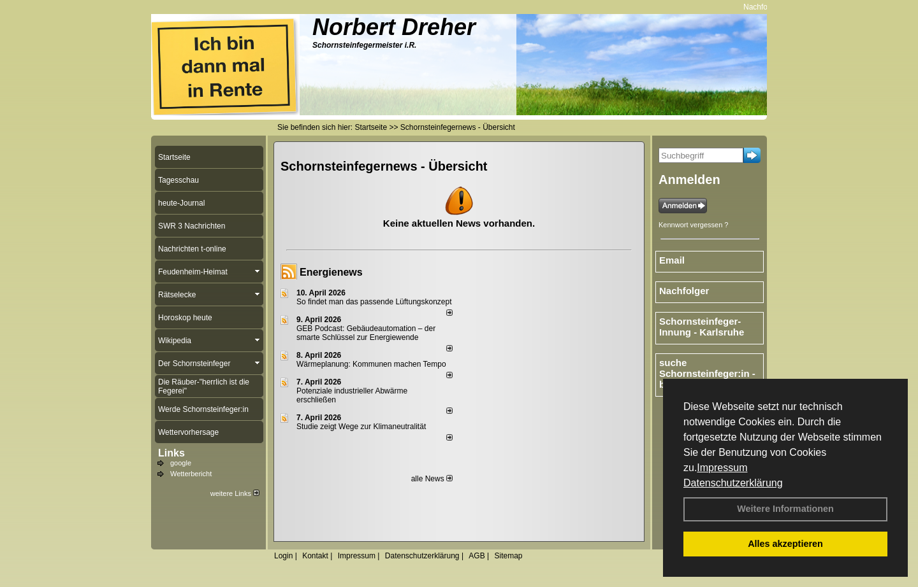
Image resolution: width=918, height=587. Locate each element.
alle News (432, 478)
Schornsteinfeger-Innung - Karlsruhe (701, 326)
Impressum (722, 467)
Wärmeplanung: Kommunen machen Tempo (371, 364)
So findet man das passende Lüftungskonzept (374, 301)
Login (283, 555)
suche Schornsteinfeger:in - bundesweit (707, 373)
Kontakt (315, 555)
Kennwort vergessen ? (693, 225)
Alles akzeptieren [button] (785, 544)
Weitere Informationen (785, 509)
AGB (476, 555)
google (180, 463)
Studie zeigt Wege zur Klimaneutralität (361, 426)
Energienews (331, 272)
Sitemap (508, 555)
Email (672, 260)
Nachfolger (765, 7)
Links (171, 453)
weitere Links (234, 493)
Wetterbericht (191, 473)
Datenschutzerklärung (733, 482)
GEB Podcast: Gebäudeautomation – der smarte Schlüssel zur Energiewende (365, 333)
